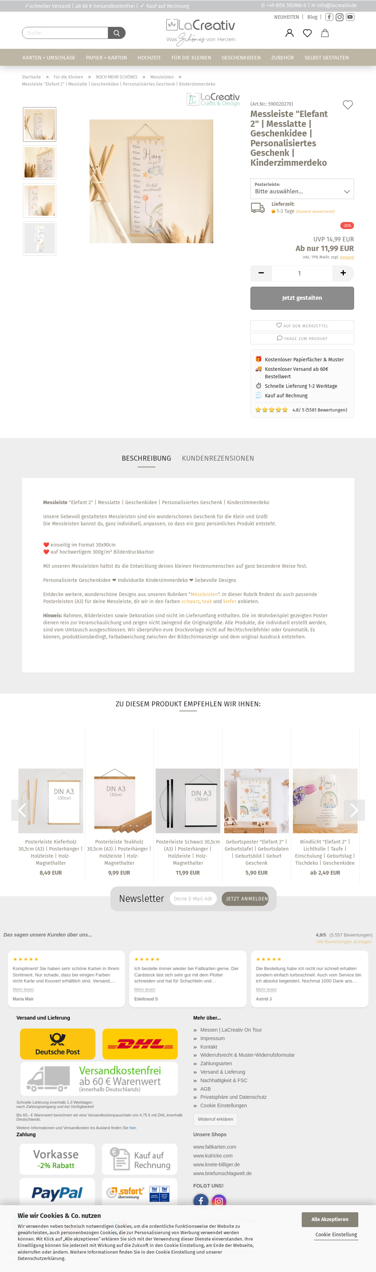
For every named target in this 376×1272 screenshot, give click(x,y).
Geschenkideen (241, 57)
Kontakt (209, 1047)
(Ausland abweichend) (315, 211)
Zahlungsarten (216, 1063)
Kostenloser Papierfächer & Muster (304, 360)
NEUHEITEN (286, 17)
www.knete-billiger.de (216, 1164)
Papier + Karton (106, 57)
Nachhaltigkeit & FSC (224, 1080)
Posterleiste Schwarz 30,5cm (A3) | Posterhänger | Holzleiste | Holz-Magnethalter (188, 852)
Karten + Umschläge (49, 57)
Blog (312, 17)
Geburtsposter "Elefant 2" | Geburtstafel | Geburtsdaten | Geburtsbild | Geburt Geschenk (257, 852)
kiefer (229, 602)
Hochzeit (149, 57)
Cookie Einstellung (336, 1235)
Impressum (213, 1038)
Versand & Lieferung (223, 1072)
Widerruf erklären (215, 1119)
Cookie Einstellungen (224, 1105)
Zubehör (282, 57)
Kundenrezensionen (218, 458)
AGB (206, 1089)
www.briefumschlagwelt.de (222, 1173)
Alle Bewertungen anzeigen (344, 941)
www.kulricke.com (213, 1156)
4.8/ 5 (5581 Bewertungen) (301, 409)
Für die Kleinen (191, 57)
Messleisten (204, 594)
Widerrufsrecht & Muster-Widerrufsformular (248, 1055)
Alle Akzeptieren (330, 1219)
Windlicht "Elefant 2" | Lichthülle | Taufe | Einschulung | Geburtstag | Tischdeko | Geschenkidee (325, 852)
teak (207, 602)
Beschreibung (146, 458)
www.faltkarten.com (214, 1147)
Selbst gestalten (327, 57)
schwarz (190, 602)
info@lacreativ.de (337, 5)
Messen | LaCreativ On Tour (231, 1030)
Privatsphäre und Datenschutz (234, 1097)
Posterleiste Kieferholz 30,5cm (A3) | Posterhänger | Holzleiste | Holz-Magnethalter (50, 852)
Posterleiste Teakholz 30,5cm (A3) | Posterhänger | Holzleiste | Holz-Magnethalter (119, 852)
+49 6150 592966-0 (286, 5)
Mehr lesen (39, 989)
